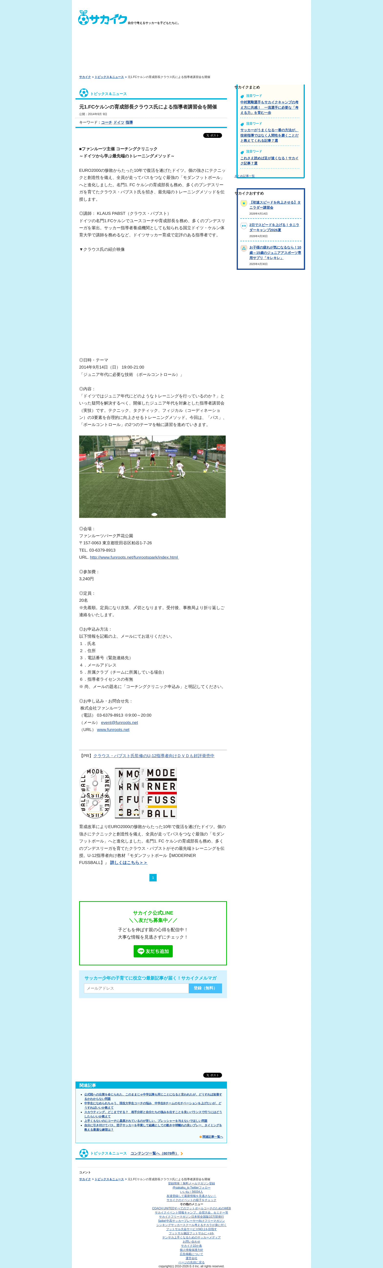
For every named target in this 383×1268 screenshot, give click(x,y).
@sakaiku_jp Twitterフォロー (191, 1187)
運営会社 (191, 1258)
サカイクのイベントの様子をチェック (191, 1200)
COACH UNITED (191, 1208)
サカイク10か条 (191, 1245)
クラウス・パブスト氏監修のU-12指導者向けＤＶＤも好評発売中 (153, 755)
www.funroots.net (113, 729)
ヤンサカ (191, 1237)
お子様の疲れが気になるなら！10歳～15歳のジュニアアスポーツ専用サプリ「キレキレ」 (275, 252)
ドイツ (118, 122)
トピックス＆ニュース (109, 77)
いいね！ (191, 1191)
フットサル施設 (191, 1233)
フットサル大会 (191, 1229)
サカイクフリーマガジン (191, 1216)
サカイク (85, 77)
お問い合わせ (191, 1241)
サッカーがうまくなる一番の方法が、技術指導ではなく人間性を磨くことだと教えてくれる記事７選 (269, 135)
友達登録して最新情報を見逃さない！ (191, 1196)
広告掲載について (191, 1254)
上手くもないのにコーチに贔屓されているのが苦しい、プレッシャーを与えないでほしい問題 (145, 1121)
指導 (129, 122)
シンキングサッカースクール (191, 1225)
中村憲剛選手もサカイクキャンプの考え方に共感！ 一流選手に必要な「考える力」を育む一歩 (269, 107)
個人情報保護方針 (191, 1250)
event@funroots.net (119, 722)
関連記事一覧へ (212, 1136)
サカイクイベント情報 (191, 1212)
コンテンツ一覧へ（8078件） (154, 1153)
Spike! (191, 1221)
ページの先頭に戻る (191, 1262)
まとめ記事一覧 (244, 176)
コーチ (106, 122)
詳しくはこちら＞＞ (129, 862)
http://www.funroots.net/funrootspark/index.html (134, 557)
